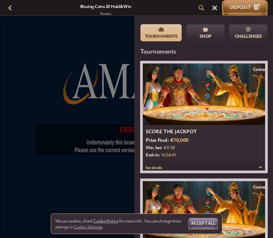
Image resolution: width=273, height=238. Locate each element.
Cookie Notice (105, 221)
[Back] (10, 8)
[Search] (201, 8)
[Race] (215, 8)
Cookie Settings (88, 226)
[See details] (260, 167)
